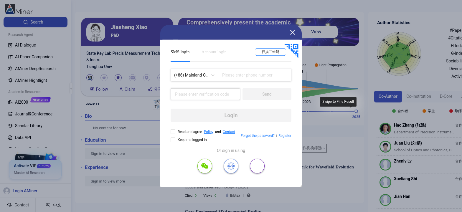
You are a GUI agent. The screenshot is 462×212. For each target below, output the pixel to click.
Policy (208, 132)
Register (284, 136)
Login (230, 115)
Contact (229, 132)
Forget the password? (258, 136)
